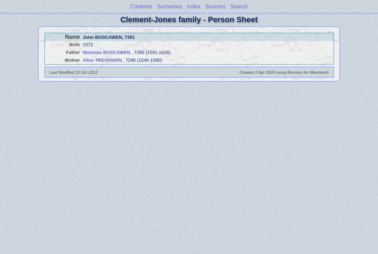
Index (193, 7)
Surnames (169, 7)
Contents (141, 7)
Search (238, 7)
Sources (215, 7)
